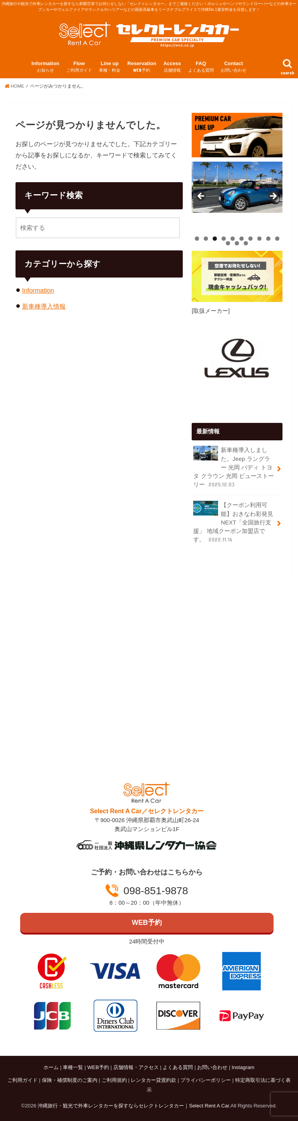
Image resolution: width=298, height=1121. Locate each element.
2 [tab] (206, 238)
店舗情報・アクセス (136, 1067)
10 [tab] (277, 238)
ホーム (51, 1067)
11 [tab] (228, 243)
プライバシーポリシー (205, 1080)
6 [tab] (241, 238)
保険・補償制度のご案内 (69, 1080)
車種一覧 (73, 1067)
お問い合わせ (212, 1067)
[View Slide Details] (237, 187)
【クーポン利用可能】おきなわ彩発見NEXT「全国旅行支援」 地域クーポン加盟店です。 (233, 522)
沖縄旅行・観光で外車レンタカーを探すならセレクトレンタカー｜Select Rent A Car (133, 1106)
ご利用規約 (114, 1080)
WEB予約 (147, 922)
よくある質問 (178, 1067)
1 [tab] (197, 238)
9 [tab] (268, 238)
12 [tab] (237, 243)
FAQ (201, 67)
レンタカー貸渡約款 (153, 1080)
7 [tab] (250, 238)
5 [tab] (232, 238)
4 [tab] (224, 238)
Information (45, 67)
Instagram (243, 1067)
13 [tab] (246, 243)
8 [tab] (259, 238)
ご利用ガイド (22, 1080)
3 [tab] (215, 238)
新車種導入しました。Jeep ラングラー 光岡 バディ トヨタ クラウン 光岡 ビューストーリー (233, 467)
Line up (109, 67)
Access (172, 67)
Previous (201, 196)
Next (273, 196)
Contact (233, 67)
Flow (79, 67)
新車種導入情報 (44, 306)
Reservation (141, 67)
